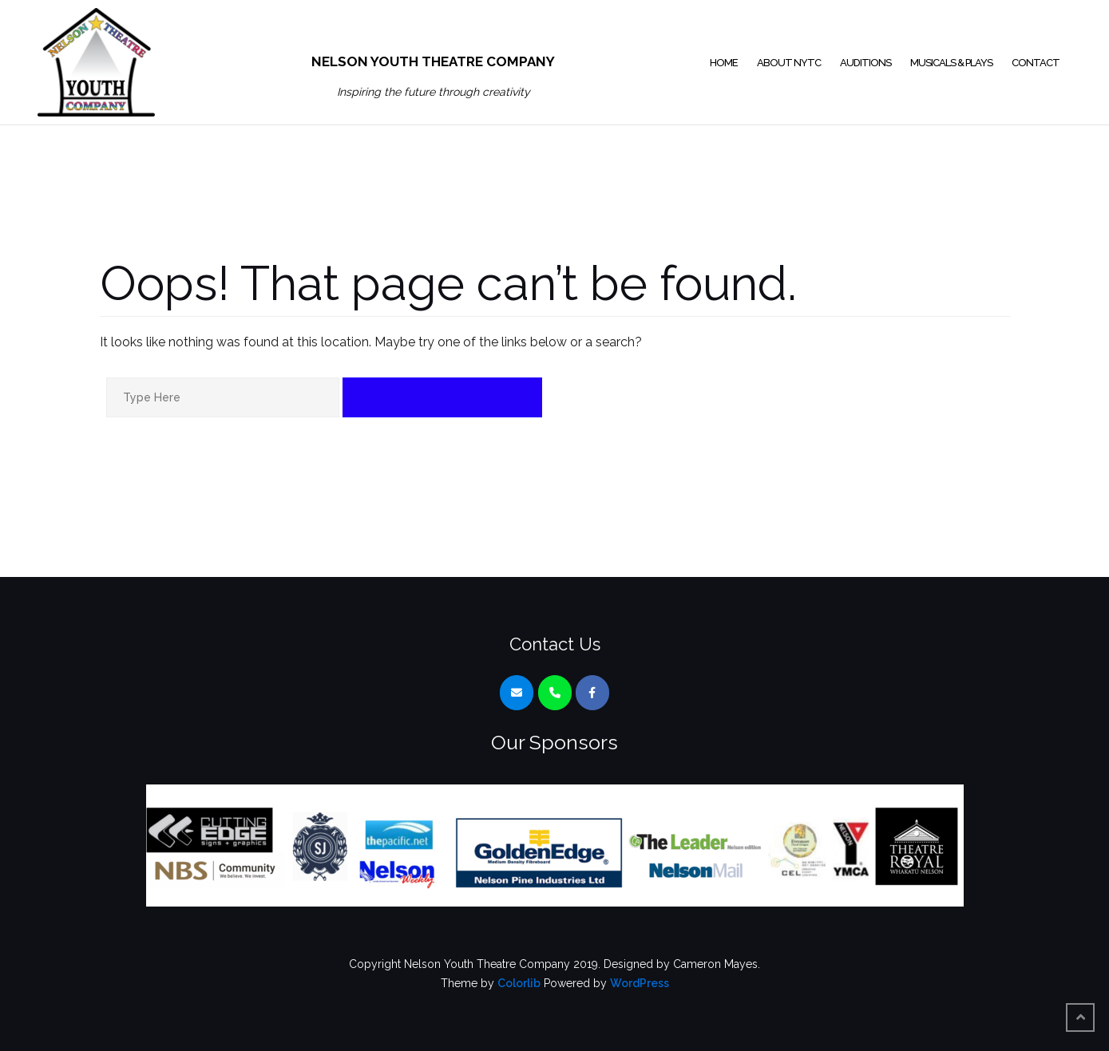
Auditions (865, 63)
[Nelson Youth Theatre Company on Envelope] (516, 692)
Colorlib (519, 983)
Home (724, 63)
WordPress (639, 983)
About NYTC (789, 63)
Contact (1035, 63)
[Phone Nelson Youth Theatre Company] (555, 692)
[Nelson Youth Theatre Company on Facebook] (592, 692)
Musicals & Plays (951, 63)
